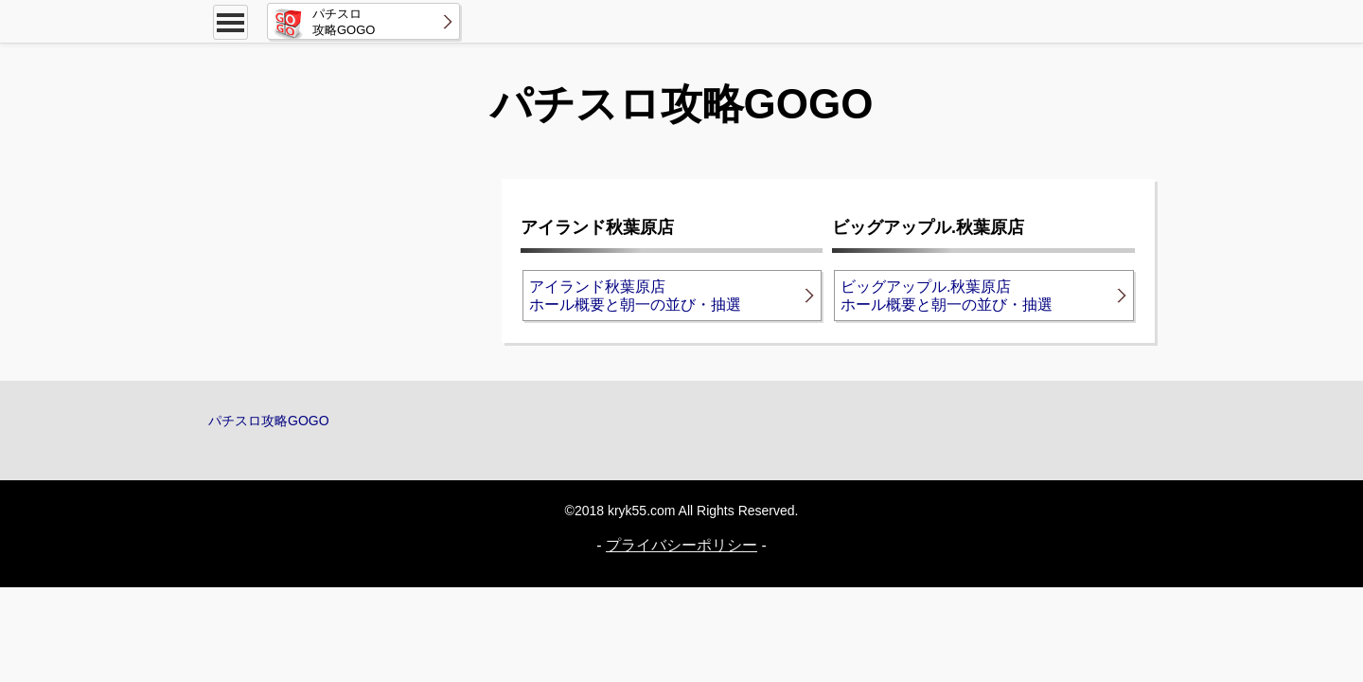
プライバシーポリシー (681, 545)
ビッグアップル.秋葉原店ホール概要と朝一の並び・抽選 (947, 295)
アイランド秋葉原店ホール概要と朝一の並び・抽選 (635, 295)
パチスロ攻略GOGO (268, 420)
